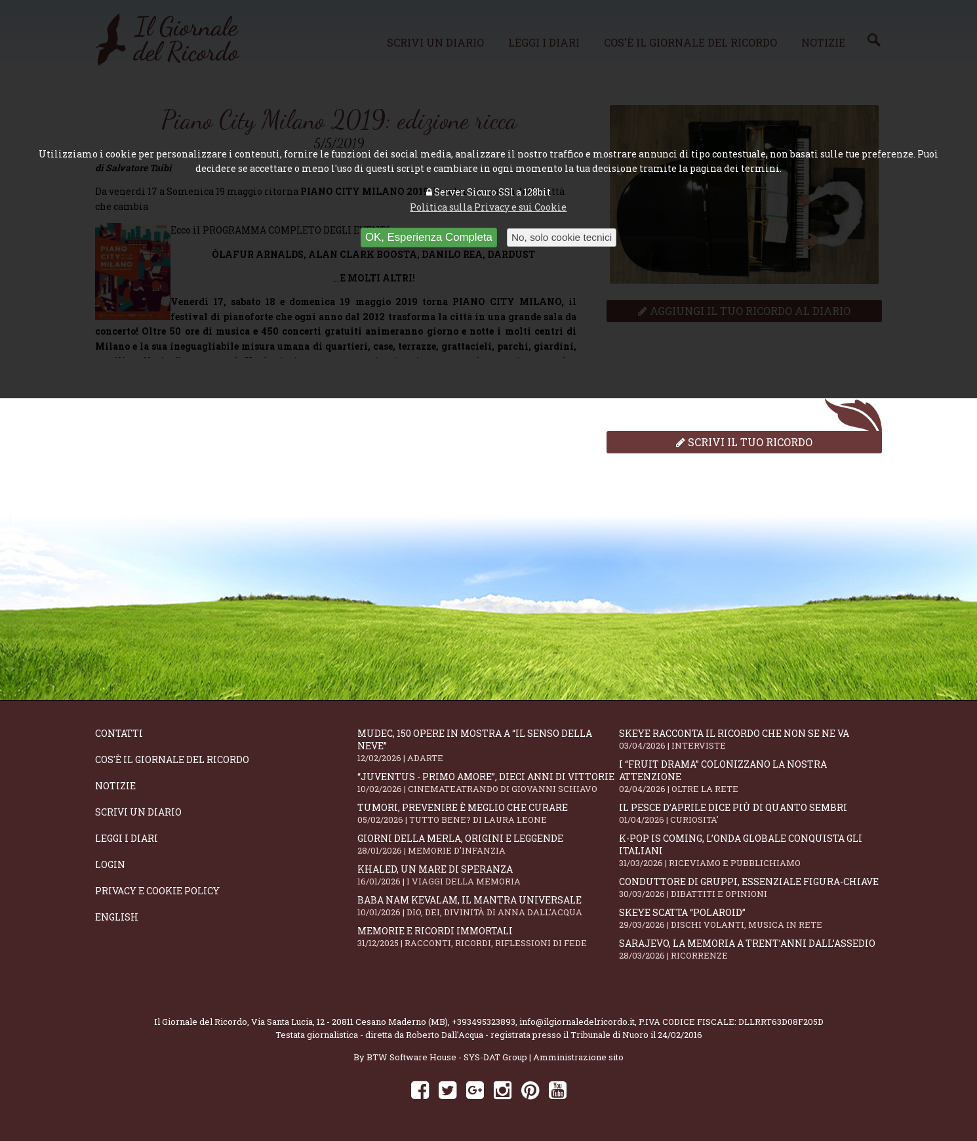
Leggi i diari (126, 838)
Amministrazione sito (578, 1057)
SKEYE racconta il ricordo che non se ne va (750, 739)
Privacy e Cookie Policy (157, 890)
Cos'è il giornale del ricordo (172, 759)
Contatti (119, 733)
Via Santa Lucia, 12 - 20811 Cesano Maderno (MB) (349, 1021)
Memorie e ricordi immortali (488, 936)
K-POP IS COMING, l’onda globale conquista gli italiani (750, 850)
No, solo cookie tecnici (561, 237)
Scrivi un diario (138, 812)
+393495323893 (483, 1021)
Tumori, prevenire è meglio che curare (488, 813)
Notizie (115, 785)
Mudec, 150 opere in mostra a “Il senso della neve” (488, 745)
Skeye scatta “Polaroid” (750, 918)
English (116, 917)
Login (110, 864)
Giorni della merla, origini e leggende (488, 844)
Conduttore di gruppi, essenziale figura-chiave (750, 887)
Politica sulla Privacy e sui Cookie (488, 207)
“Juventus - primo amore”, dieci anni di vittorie (488, 782)
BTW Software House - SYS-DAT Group (447, 1057)
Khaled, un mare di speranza (488, 875)
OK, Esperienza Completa (428, 237)
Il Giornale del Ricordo (200, 1021)
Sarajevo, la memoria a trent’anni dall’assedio (750, 949)
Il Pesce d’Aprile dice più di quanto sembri (750, 813)
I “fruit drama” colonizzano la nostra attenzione (750, 776)
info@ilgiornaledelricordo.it (577, 1021)
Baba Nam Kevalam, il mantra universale (488, 906)
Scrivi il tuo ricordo (744, 442)
